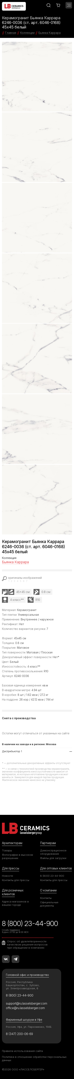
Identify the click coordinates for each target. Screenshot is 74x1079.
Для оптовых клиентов (56, 868)
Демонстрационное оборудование (53, 852)
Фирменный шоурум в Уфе (24, 1019)
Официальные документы (49, 904)
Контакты (46, 897)
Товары (7, 850)
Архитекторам (12, 843)
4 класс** (17, 600)
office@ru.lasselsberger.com (25, 1008)
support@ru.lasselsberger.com (26, 1003)
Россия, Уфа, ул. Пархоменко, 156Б (29, 1026)
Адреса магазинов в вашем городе (15, 903)
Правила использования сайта (22, 1050)
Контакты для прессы (15, 880)
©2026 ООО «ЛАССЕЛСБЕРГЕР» (23, 1069)
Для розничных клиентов (12, 892)
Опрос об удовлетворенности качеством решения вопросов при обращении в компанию (27, 944)
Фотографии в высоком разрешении (17, 856)
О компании (48, 890)
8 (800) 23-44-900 (52, 875)
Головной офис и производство (27, 974)
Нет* (56, 657)
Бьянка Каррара (15, 562)
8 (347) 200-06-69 (19, 1034)
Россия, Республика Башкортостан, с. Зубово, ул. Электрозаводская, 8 (23, 985)
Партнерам (48, 843)
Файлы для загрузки (53, 858)
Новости (7, 875)
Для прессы (10, 868)
